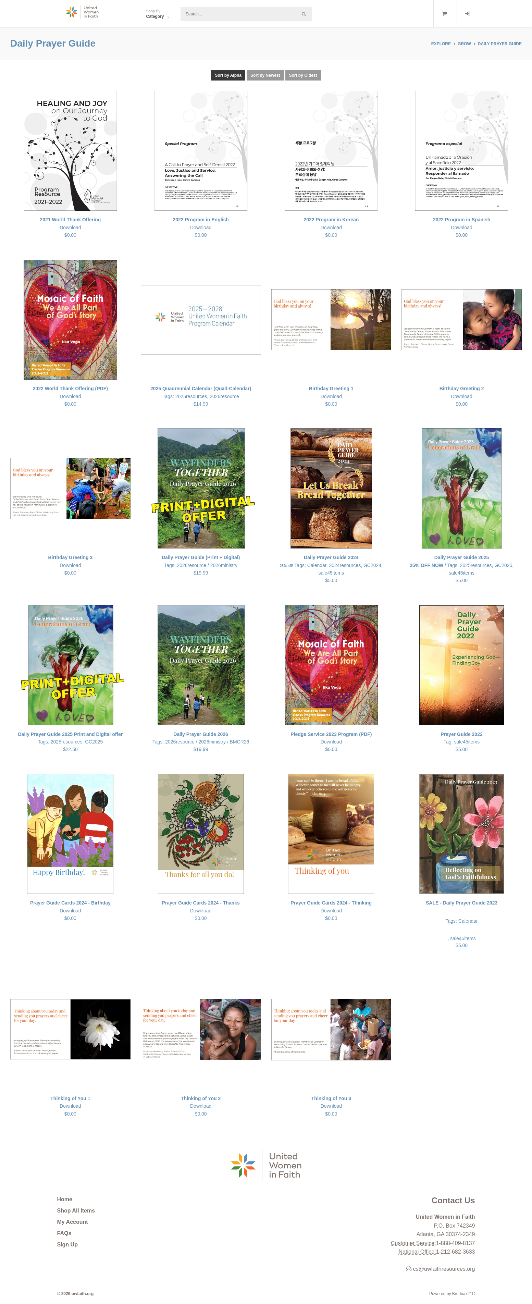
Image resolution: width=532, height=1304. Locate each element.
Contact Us (453, 1200)
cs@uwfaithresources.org (440, 1269)
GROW (464, 43)
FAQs (64, 1233)
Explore (441, 43)
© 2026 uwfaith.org (75, 1293)
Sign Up (67, 1244)
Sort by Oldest (303, 75)
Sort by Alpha (228, 75)
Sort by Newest (265, 75)
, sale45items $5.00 (461, 923)
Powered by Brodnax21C (452, 1293)
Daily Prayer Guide (500, 43)
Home (64, 1199)
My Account (72, 1222)
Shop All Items (76, 1211)
